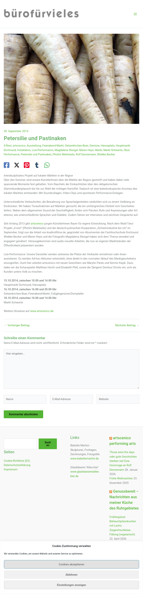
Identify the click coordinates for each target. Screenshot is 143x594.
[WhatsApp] (47, 165)
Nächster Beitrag (127, 325)
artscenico (19, 145)
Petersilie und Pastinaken (36, 154)
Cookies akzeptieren (71, 570)
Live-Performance (42, 150)
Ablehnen (71, 580)
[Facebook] (6, 165)
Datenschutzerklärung (17, 465)
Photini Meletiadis (64, 154)
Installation (24, 150)
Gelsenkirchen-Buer (76, 145)
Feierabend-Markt (53, 145)
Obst (126, 150)
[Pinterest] (26, 165)
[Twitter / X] (17, 165)
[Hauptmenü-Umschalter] (135, 14)
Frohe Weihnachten (121, 478)
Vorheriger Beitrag (16, 325)
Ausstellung (34, 145)
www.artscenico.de (41, 311)
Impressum (10, 469)
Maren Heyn (86, 150)
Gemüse (95, 145)
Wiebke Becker (106, 154)
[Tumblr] (37, 165)
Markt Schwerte (113, 150)
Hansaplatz (108, 145)
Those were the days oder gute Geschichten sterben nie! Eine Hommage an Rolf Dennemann (123, 460)
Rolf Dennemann (86, 154)
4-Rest (7, 145)
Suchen (48, 444)
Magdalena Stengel (66, 150)
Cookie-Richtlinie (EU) (17, 460)
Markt (98, 150)
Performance (12, 154)
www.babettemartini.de (84, 458)
